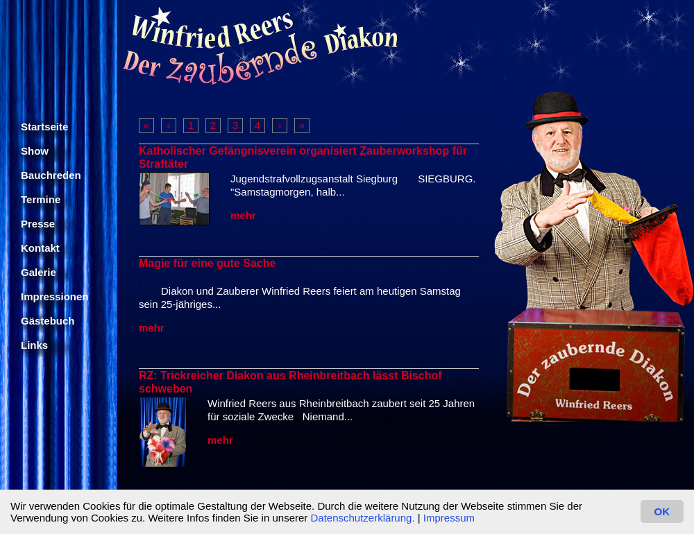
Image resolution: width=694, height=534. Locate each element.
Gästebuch (48, 321)
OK (662, 511)
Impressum (449, 518)
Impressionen (55, 296)
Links (34, 345)
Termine (40, 199)
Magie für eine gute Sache (207, 263)
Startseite (44, 126)
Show (35, 151)
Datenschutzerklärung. (362, 518)
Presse (38, 224)
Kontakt (40, 248)
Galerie (38, 272)
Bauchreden (51, 175)
